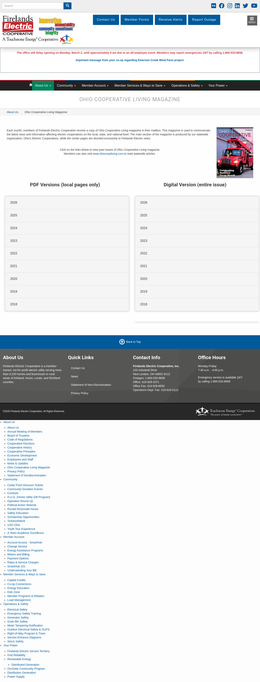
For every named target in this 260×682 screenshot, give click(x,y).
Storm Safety (15, 641)
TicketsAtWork (16, 521)
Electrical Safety (17, 609)
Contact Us (78, 368)
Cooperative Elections (20, 443)
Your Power (218, 85)
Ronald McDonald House (22, 509)
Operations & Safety (187, 85)
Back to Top (133, 341)
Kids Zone (13, 592)
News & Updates (17, 463)
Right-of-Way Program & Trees (26, 633)
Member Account (95, 85)
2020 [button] (13, 278)
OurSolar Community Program (26, 668)
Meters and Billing (18, 554)
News (74, 376)
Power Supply (15, 676)
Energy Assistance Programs (25, 550)
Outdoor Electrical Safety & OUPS (28, 629)
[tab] (67, 202)
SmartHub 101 (16, 566)
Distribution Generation (21, 672)
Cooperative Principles (21, 451)
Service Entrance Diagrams (24, 637)
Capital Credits (16, 580)
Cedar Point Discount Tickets (25, 485)
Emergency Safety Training (24, 613)
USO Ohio (13, 525)
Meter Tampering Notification (25, 625)
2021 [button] (13, 266)
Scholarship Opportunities (23, 517)
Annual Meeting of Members (24, 431)
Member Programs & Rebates (25, 596)
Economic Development (22, 455)
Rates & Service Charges (23, 562)
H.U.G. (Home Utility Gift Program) (28, 497)
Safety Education (17, 513)
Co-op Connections (19, 584)
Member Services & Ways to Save (139, 85)
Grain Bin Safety (17, 621)
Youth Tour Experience (21, 529)
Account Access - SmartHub (24, 542)
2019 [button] (13, 291)
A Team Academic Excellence (25, 532)
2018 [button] (13, 304)
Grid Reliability (16, 655)
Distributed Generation (25, 664)
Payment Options (18, 558)
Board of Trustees (18, 435)
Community (66, 85)
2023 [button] (13, 240)
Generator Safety (18, 617)
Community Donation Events (25, 489)
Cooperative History (19, 447)
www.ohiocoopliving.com (108, 153)
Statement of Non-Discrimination (91, 384)
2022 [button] (13, 253)
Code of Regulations (20, 439)
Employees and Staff (20, 459)
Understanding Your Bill (21, 570)
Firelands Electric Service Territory (28, 651)
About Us (43, 85)
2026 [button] (13, 202)
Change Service (17, 546)
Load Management (19, 600)
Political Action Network (21, 505)
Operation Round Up (20, 501)
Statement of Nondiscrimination (26, 475)
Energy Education (18, 588)
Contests (12, 493)
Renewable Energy (19, 659)
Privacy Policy (79, 393)
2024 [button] (13, 228)
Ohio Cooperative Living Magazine (28, 467)
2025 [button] (13, 215)
